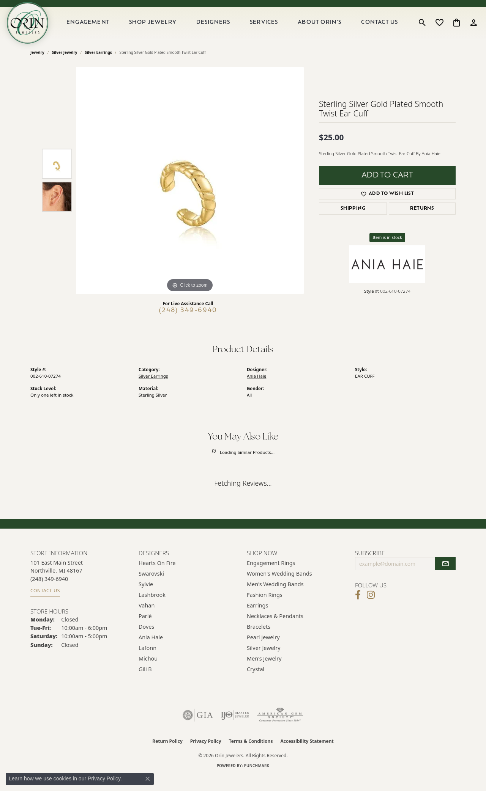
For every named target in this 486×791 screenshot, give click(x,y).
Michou (148, 672)
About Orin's (324, 30)
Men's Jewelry (264, 672)
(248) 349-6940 (188, 325)
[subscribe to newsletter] (445, 578)
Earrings (257, 619)
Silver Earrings (98, 66)
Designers (223, 30)
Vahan (147, 619)
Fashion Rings (264, 609)
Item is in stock (387, 252)
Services (271, 30)
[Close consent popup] (147, 779)
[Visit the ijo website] (235, 729)
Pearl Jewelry (263, 651)
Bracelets (258, 641)
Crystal (255, 683)
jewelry (37, 66)
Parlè (145, 630)
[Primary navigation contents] (241, 30)
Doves (146, 641)
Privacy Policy (205, 755)
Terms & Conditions (251, 755)
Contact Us (382, 30)
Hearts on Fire (157, 577)
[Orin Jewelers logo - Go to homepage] (37, 29)
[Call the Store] (49, 593)
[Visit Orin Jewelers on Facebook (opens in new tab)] (358, 609)
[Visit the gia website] (198, 729)
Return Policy (167, 755)
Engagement (102, 30)
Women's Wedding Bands (279, 588)
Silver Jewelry (64, 66)
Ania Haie (256, 390)
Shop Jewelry (165, 30)
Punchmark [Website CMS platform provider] (257, 780)
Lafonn (147, 662)
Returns (422, 223)
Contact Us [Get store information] (45, 605)
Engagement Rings (271, 577)
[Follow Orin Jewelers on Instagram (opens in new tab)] (371, 609)
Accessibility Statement (306, 755)
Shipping (353, 223)
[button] (422, 30)
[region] (190, 195)
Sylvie (146, 598)
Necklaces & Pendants (275, 630)
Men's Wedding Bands (275, 598)
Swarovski (151, 588)
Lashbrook (152, 609)
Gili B (145, 683)
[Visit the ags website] (280, 729)
